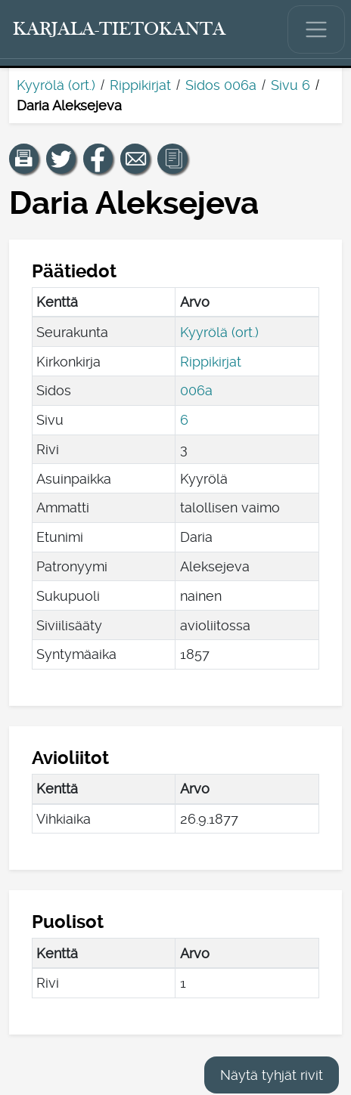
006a (196, 390)
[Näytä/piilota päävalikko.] (316, 29)
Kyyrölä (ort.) (56, 85)
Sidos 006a (220, 85)
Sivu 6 (290, 85)
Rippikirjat (140, 85)
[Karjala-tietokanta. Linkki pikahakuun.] (119, 29)
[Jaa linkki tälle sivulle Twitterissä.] (61, 159)
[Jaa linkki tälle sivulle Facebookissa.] (98, 159)
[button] (24, 159)
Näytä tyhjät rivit (271, 1075)
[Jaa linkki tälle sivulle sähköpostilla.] (135, 159)
